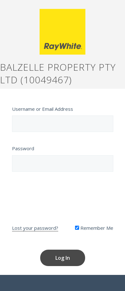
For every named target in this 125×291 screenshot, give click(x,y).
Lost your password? (35, 228)
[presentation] (63, 196)
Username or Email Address (42, 109)
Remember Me (94, 228)
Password (23, 148)
